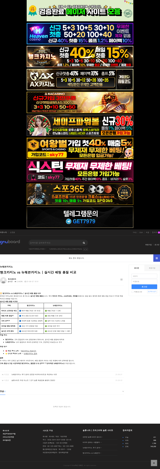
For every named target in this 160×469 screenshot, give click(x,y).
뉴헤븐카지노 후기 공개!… (92, 447)
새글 (147, 232)
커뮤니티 (3, 232)
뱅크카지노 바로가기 (28, 351)
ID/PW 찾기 (152, 291)
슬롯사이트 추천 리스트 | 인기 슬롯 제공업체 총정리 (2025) (33, 380)
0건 (10, 281)
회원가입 (148, 244)
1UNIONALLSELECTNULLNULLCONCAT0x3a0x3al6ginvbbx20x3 (72, 249)
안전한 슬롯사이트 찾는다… (93, 437)
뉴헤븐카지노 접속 (30, 353)
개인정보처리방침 (9, 434)
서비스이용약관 (8, 437)
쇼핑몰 (12, 232)
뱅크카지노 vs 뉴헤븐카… (92, 453)
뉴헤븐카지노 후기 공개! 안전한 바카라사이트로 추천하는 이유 (34, 374)
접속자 (156, 232)
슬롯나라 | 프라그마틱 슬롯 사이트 (98, 430)
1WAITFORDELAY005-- (37, 249)
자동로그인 (136, 292)
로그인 (157, 244)
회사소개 (6, 430)
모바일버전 (7, 440)
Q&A (141, 232)
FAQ (134, 232)
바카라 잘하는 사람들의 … (92, 442)
